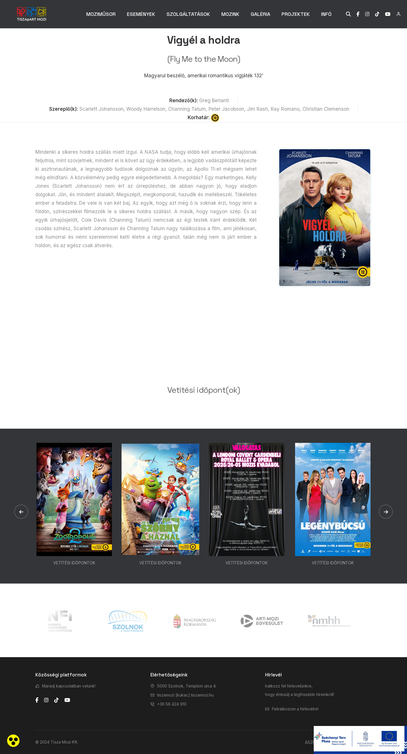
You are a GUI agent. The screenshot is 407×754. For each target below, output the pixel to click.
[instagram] (46, 700)
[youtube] (67, 700)
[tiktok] (56, 700)
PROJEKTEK (296, 14)
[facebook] (36, 700)
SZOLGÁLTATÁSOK (188, 14)
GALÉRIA (260, 14)
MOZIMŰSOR (101, 14)
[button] (21, 512)
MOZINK (230, 14)
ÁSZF (310, 742)
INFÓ (326, 14)
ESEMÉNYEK (141, 14)
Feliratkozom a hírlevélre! (295, 708)
